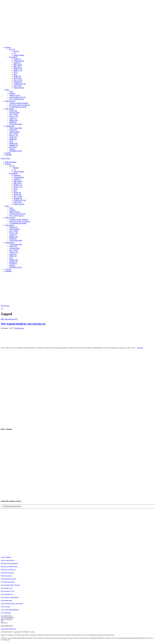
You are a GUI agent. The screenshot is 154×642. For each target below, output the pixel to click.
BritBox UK (18, 68)
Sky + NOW (18, 80)
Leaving (8, 153)
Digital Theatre (19, 55)
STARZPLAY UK (20, 84)
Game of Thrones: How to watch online (12, 603)
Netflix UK (17, 78)
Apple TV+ (17, 63)
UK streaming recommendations (10, 597)
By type (12, 49)
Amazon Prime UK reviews (8, 579)
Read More (140, 348)
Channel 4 (17, 59)
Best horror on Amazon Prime (9, 566)
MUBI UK (17, 76)
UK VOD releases (6, 612)
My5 (15, 74)
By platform (13, 57)
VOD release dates (15, 124)
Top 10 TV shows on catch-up (19, 105)
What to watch (10, 101)
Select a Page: (5, 158)
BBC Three (17, 66)
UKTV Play (18, 86)
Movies (16, 51)
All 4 (11, 141)
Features (12, 93)
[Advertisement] (78, 289)
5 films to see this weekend (18, 103)
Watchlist (8, 155)
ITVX (16, 72)
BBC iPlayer (18, 65)
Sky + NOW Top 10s (16, 99)
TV (15, 53)
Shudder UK (18, 82)
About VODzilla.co (6, 557)
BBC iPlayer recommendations (9, 563)
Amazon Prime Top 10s (17, 97)
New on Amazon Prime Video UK (10, 585)
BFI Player (13, 147)
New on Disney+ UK (7, 588)
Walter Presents (19, 88)
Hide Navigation (10, 162)
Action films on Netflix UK (8, 629)
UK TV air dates (5, 606)
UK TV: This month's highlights (10, 609)
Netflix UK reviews (6, 575)
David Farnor (19, 328)
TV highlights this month (17, 107)
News (7, 89)
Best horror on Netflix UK (8, 569)
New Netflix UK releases (8, 582)
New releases (9, 109)
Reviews (8, 47)
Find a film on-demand (7, 572)
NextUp (12, 149)
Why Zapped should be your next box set (23, 323)
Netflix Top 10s (14, 95)
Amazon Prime (19, 61)
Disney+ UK (18, 70)
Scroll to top (5, 306)
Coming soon (9, 126)
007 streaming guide (6, 600)
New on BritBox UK (6, 594)
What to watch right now (8, 560)
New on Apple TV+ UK (7, 591)
